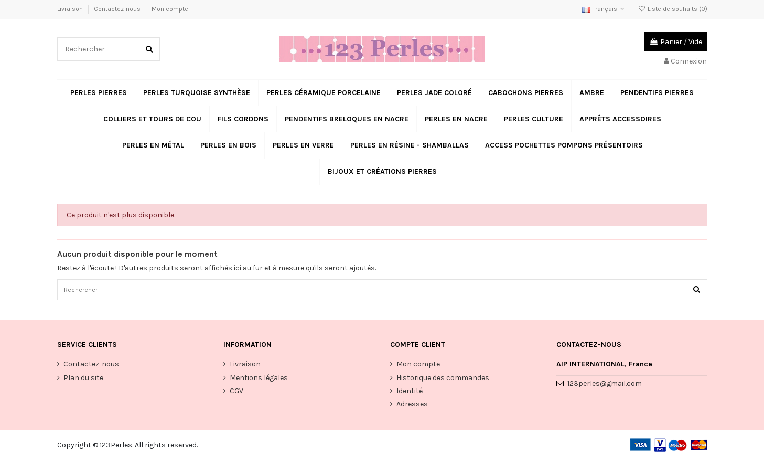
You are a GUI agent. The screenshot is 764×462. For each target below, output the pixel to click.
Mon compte (170, 9)
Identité (409, 393)
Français (604, 9)
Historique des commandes (442, 379)
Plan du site (83, 379)
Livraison (70, 9)
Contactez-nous (118, 9)
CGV (236, 393)
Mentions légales (259, 379)
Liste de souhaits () (672, 9)
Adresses (412, 406)
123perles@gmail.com (604, 386)
